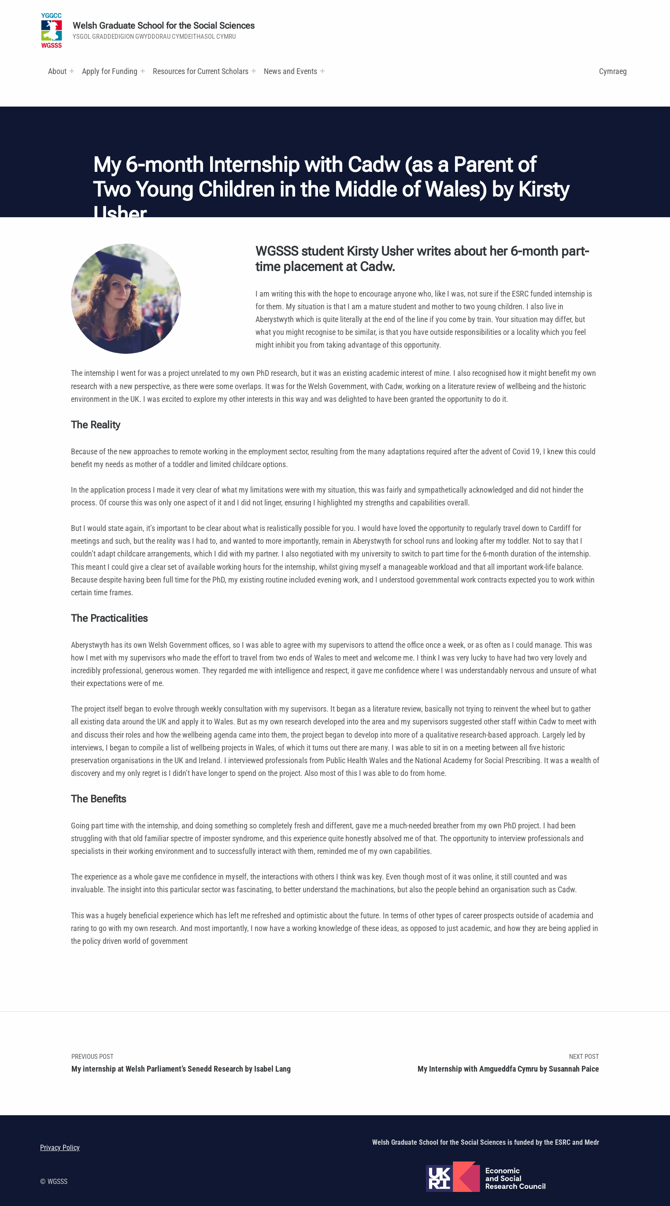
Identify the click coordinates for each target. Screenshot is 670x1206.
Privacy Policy (60, 1147)
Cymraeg (613, 71)
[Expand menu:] (72, 71)
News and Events (290, 71)
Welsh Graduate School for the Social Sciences (164, 26)
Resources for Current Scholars (200, 71)
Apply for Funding (109, 71)
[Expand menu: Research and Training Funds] (254, 71)
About (57, 71)
